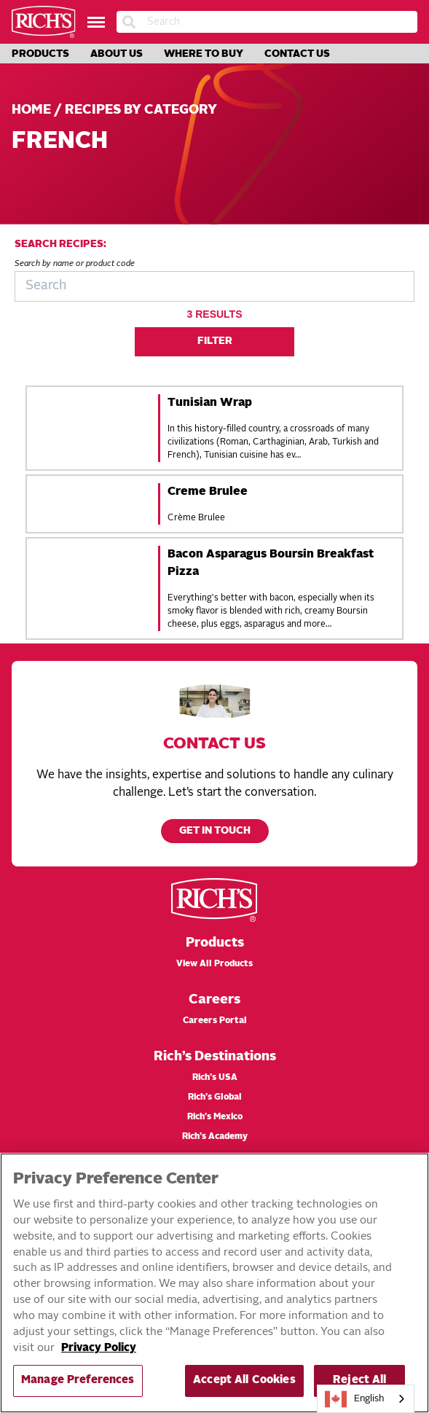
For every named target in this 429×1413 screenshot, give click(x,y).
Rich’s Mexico (215, 1117)
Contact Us (297, 54)
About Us (116, 54)
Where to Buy (203, 54)
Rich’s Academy (215, 1136)
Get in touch (215, 831)
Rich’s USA (214, 1077)
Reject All (359, 1380)
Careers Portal (215, 1021)
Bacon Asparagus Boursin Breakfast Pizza (271, 563)
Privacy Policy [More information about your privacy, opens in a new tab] (98, 1348)
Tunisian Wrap (210, 403)
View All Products (214, 964)
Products (40, 54)
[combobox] (365, 1399)
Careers (214, 999)
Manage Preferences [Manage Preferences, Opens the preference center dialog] (78, 1380)
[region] (214, 1283)
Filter (214, 341)
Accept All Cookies (244, 1380)
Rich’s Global (215, 1097)
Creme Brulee (208, 492)
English (355, 1399)
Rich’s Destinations (215, 1056)
